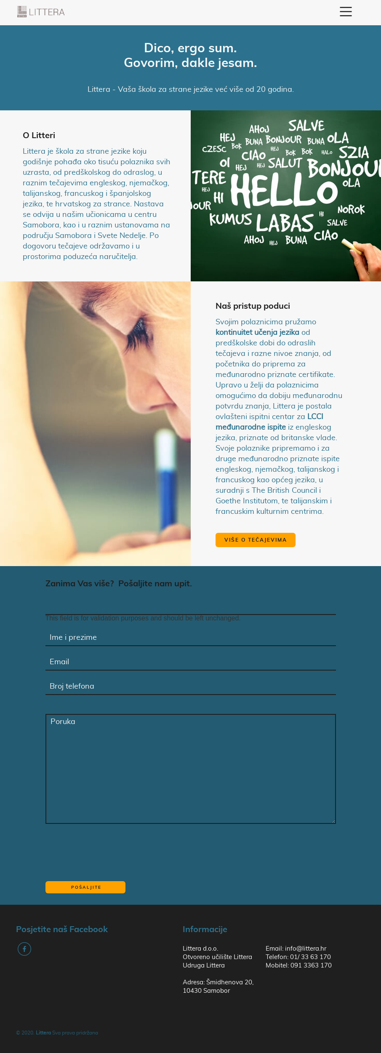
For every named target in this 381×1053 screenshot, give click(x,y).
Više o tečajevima (255, 540)
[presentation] (109, 852)
